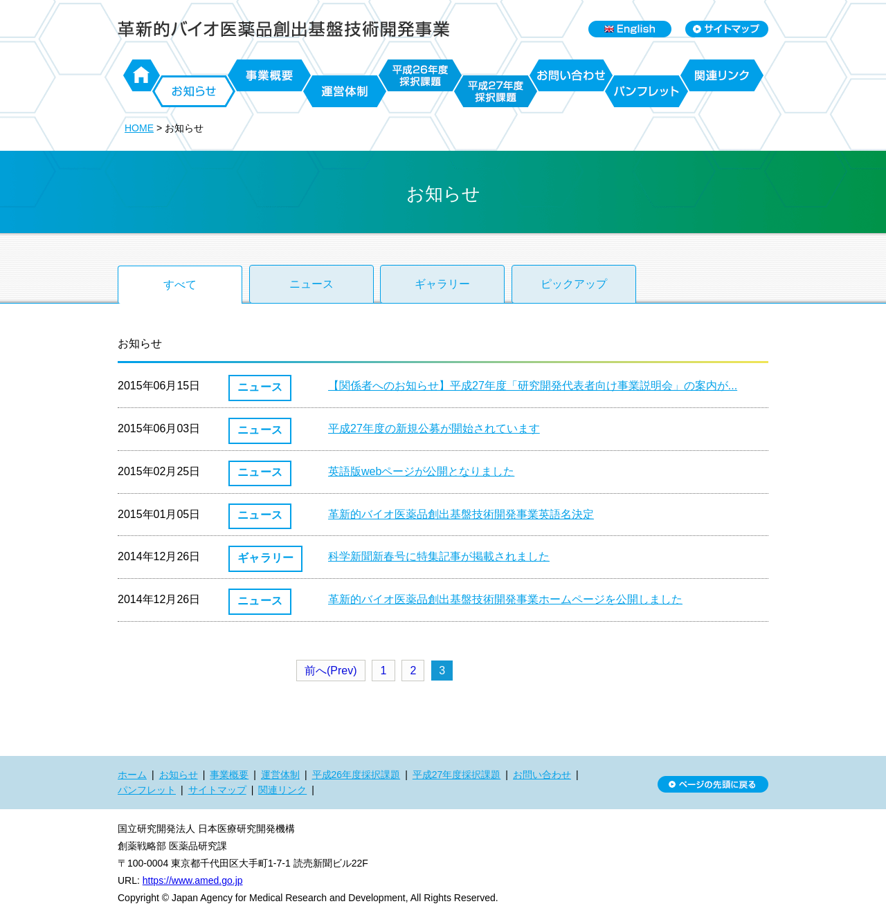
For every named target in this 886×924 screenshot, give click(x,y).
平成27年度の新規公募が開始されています (434, 428)
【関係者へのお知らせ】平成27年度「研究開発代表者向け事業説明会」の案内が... (532, 385)
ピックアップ (574, 284)
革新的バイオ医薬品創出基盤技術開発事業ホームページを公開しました (505, 599)
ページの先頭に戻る (713, 784)
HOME (139, 127)
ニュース (311, 284)
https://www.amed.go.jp (193, 880)
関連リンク (721, 75)
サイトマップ (217, 789)
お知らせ (193, 91)
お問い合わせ (571, 75)
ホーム (141, 75)
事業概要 (269, 75)
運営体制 (344, 91)
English (629, 29)
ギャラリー (442, 284)
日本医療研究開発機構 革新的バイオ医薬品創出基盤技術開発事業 (284, 29)
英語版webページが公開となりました (421, 471)
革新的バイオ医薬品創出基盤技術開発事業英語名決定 (461, 514)
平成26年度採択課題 (420, 75)
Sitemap (726, 29)
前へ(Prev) (331, 670)
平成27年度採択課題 (495, 91)
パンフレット (646, 91)
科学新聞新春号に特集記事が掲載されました (439, 556)
